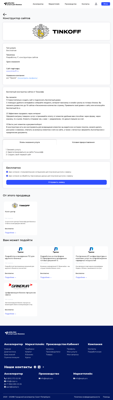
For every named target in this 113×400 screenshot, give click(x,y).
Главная (7, 349)
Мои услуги (72, 352)
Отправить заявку (56, 182)
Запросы (50, 349)
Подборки (29, 349)
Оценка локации (11, 357)
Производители (53, 352)
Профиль (71, 349)
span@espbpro (11, 387)
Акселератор (38, 4)
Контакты (85, 4)
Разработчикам (94, 352)
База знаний (9, 355)
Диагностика (10, 352)
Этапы (29, 142)
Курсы (28, 357)
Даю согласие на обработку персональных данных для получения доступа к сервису (41, 176)
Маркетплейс (54, 4)
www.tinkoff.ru (12, 71)
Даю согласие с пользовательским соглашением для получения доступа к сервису (40, 172)
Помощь (106, 397)
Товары (49, 355)
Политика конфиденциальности (87, 397)
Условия (83, 142)
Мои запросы (73, 355)
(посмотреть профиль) (27, 78)
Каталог (28, 352)
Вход (106, 4)
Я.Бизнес (29, 355)
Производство (71, 4)
